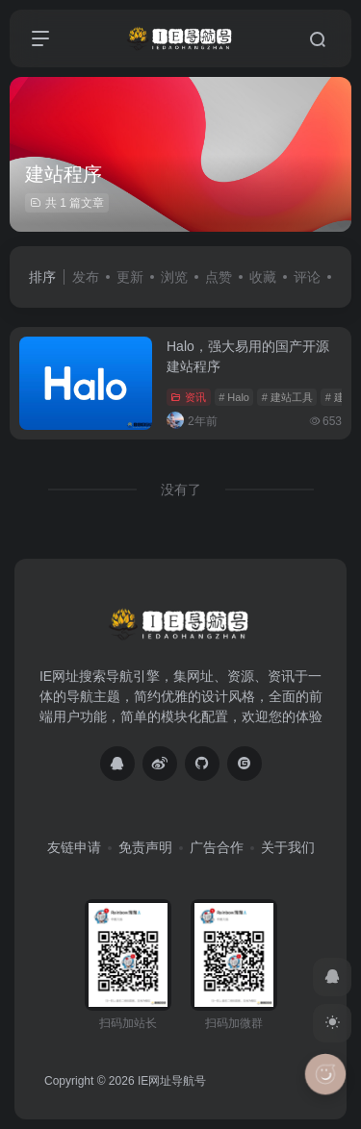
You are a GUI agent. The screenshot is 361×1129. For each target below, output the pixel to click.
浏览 (174, 277)
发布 (85, 277)
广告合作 (217, 847)
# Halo (234, 397)
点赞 (218, 277)
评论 (307, 277)
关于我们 (288, 847)
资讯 (188, 397)
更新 (129, 277)
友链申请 (74, 847)
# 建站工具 (287, 397)
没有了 (181, 489)
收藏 (262, 277)
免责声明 (145, 847)
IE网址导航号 (172, 1081)
